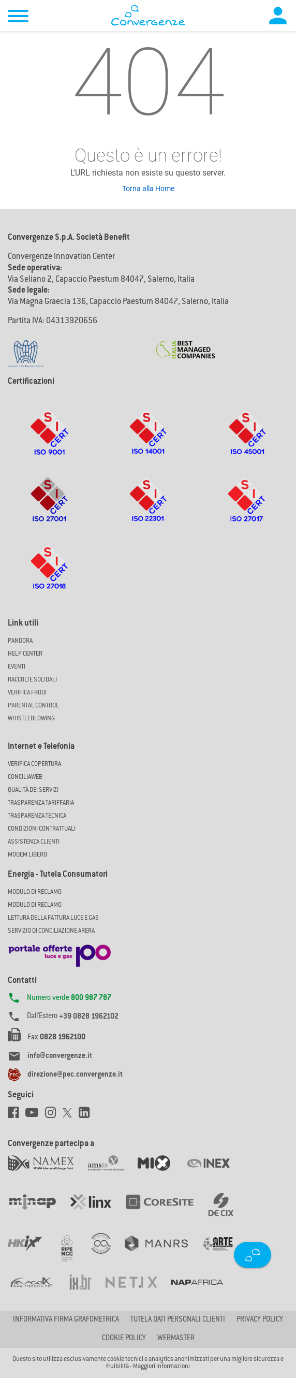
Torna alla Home (148, 188)
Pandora (20, 641)
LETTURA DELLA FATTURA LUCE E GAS (53, 918)
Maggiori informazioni (161, 1367)
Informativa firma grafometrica (66, 1320)
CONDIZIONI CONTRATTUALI (42, 829)
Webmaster (176, 1338)
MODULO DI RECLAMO (35, 892)
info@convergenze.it (59, 1056)
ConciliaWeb (25, 777)
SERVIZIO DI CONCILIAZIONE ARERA (51, 931)
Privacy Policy (259, 1320)
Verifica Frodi (27, 693)
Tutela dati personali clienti (177, 1320)
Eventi (16, 667)
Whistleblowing (31, 719)
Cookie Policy (124, 1338)
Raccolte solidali (32, 680)
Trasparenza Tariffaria (41, 803)
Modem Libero (27, 855)
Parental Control (33, 706)
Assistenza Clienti (34, 842)
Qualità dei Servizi (33, 790)
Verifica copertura (34, 764)
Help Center (25, 654)
